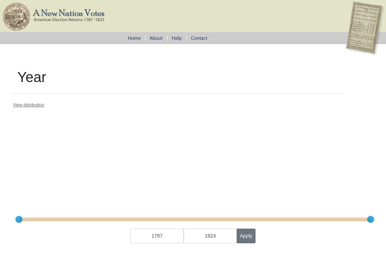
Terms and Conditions (253, 197)
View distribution (28, 105)
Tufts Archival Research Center (199, 197)
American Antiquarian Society (139, 197)
